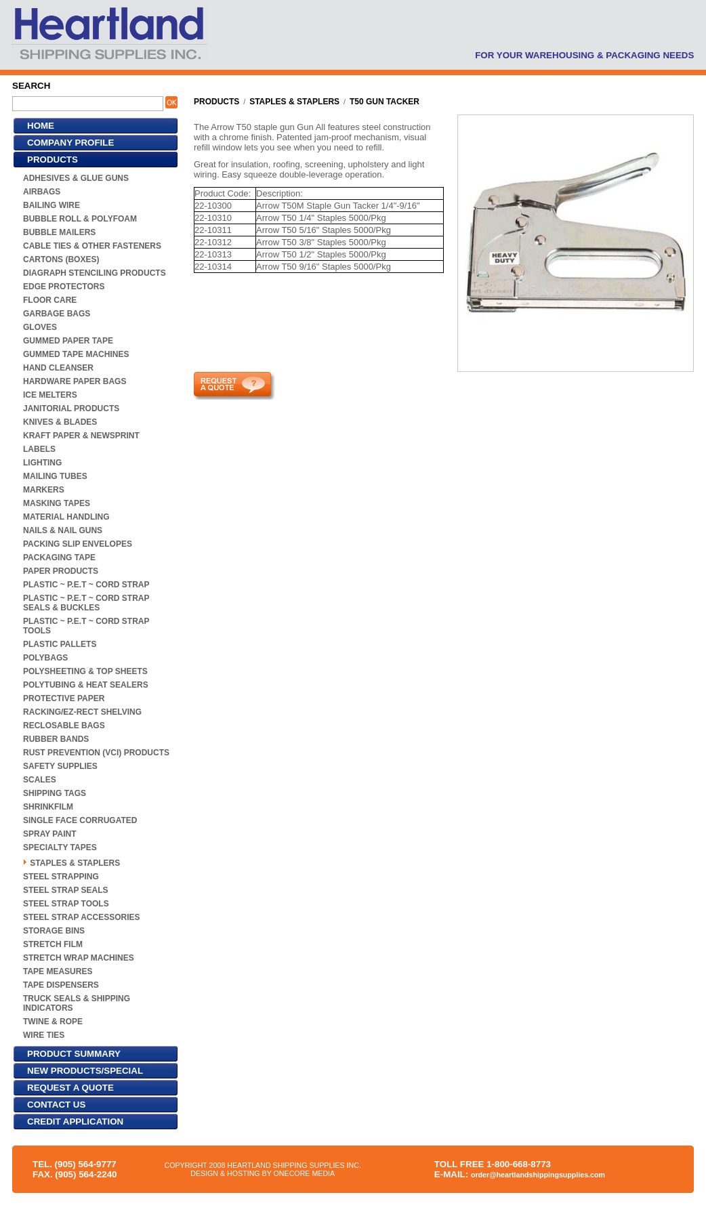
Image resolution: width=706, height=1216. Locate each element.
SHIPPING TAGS (54, 793)
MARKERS (43, 490)
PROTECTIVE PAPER (63, 698)
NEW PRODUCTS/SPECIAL (85, 1071)
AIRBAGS (41, 191)
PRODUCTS (52, 159)
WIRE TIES (43, 1035)
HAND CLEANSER (58, 368)
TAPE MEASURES (57, 971)
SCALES (39, 779)
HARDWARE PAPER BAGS (74, 381)
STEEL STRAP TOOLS (66, 903)
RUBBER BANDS (56, 739)
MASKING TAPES (56, 503)
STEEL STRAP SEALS (65, 890)
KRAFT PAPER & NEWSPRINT (81, 435)
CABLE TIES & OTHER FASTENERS (92, 246)
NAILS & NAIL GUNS (62, 530)
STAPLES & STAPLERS (75, 863)
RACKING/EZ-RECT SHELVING (82, 712)
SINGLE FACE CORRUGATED (80, 820)
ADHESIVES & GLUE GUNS (76, 178)
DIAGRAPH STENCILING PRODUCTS (94, 273)
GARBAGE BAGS (56, 313)
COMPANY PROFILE (70, 143)
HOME (40, 126)
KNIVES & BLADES (60, 422)
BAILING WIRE (51, 205)
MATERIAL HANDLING (66, 517)
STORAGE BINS (54, 931)
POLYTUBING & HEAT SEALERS (85, 685)
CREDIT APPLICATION (75, 1121)
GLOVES (40, 327)
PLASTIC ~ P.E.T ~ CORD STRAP (86, 584)
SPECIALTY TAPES (60, 847)
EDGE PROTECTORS (63, 286)
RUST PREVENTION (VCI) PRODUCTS (96, 752)
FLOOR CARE (50, 300)
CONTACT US (56, 1104)
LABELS (39, 449)
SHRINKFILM (48, 807)
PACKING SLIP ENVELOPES (77, 544)
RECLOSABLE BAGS (64, 725)
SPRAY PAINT (49, 834)
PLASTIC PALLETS (59, 644)
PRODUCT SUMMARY (74, 1054)
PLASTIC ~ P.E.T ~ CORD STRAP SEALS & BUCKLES (86, 602)
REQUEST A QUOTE (70, 1088)
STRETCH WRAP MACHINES (78, 958)
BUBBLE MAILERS (59, 232)
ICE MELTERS (50, 395)
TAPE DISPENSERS (61, 985)
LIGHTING (42, 462)
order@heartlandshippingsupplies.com (538, 1175)
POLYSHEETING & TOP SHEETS (85, 671)
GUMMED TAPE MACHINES (76, 354)
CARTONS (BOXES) (61, 259)
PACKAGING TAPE (59, 557)
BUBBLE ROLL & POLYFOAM (80, 219)
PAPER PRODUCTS (60, 571)
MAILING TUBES (55, 476)
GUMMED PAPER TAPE (68, 340)
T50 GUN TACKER (384, 101)
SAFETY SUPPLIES (60, 766)
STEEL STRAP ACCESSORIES (81, 917)
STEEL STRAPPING (61, 876)
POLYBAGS (45, 658)
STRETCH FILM (53, 944)
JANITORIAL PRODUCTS (71, 408)
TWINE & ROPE (53, 1021)
